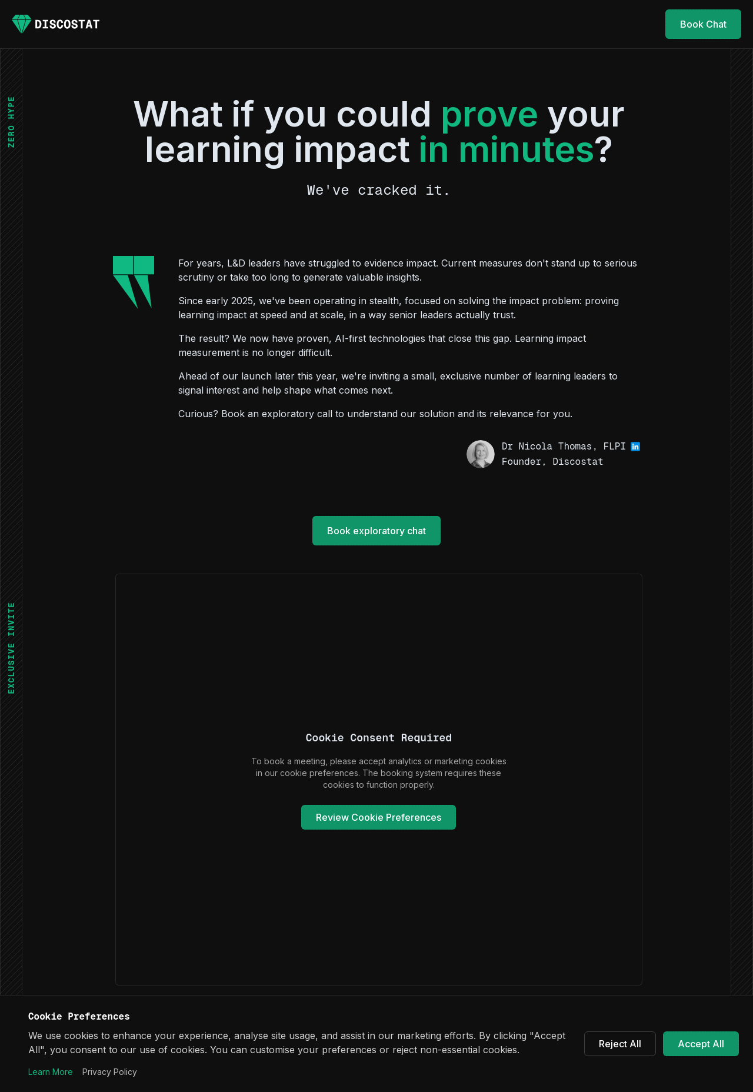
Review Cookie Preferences (378, 817)
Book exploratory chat (376, 531)
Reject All (620, 1044)
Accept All (701, 1044)
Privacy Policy (109, 1072)
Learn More (50, 1072)
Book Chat (703, 24)
